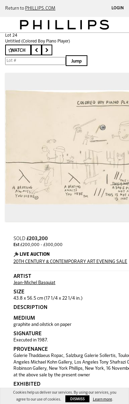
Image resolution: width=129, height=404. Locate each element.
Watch (18, 50)
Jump (76, 61)
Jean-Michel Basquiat (34, 283)
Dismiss (77, 399)
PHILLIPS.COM (40, 8)
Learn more (102, 399)
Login (117, 8)
